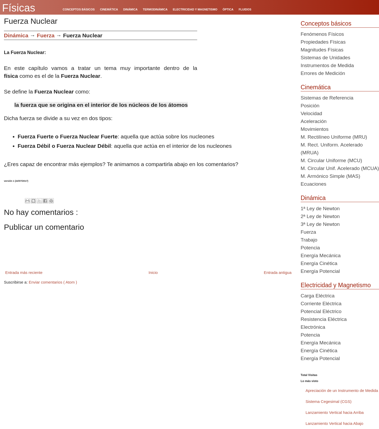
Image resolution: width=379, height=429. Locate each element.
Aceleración (313, 121)
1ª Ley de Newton (320, 208)
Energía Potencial (320, 271)
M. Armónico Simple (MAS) (330, 176)
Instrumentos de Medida (327, 65)
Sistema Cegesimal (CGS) (329, 401)
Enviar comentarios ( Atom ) (53, 282)
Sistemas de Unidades (325, 57)
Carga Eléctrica (318, 295)
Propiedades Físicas (323, 42)
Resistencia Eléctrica (324, 319)
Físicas (18, 8)
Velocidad (311, 113)
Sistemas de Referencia (327, 98)
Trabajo (309, 240)
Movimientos (315, 129)
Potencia (310, 247)
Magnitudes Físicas (322, 49)
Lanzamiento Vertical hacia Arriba (335, 412)
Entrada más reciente (24, 272)
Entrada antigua (277, 272)
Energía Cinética (319, 263)
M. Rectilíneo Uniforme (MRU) (334, 137)
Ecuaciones (313, 184)
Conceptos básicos (326, 23)
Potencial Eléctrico (321, 311)
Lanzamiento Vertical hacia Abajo (334, 423)
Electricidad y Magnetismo (336, 285)
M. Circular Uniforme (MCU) (331, 160)
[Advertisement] (247, 67)
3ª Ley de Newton (320, 224)
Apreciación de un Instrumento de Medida (342, 390)
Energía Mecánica (321, 255)
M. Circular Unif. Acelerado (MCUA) (340, 168)
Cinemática (316, 87)
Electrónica (313, 327)
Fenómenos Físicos (322, 34)
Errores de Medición (323, 73)
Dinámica (16, 35)
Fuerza (46, 35)
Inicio (153, 272)
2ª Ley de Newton (320, 216)
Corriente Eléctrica (321, 303)
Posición (310, 105)
